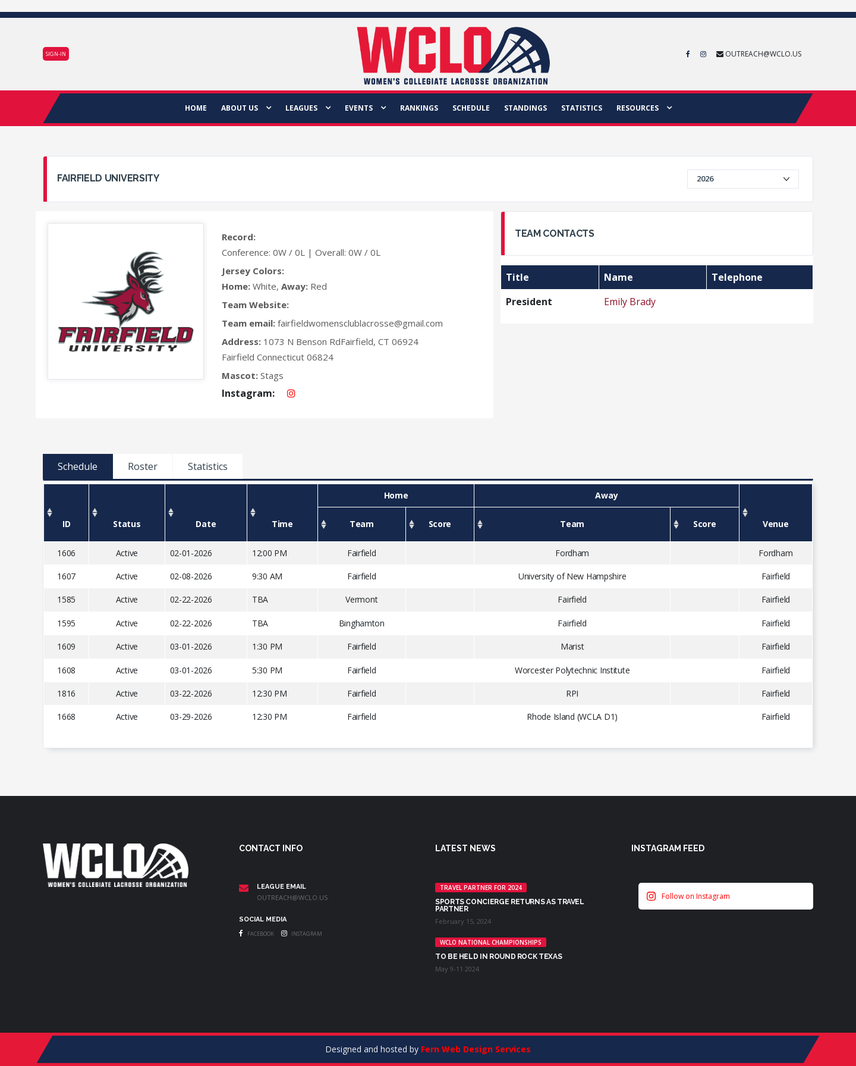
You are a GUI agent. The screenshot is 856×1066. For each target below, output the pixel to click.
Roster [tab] (143, 466)
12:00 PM (269, 553)
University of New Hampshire (572, 576)
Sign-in (56, 54)
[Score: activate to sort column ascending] (439, 524)
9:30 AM (267, 576)
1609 (66, 646)
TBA (260, 599)
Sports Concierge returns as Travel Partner (509, 905)
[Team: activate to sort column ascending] (361, 524)
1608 (66, 670)
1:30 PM (267, 646)
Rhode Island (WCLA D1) (572, 716)
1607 (66, 576)
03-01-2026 (191, 646)
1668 (66, 716)
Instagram (301, 934)
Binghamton (362, 623)
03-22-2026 (191, 693)
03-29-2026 (191, 716)
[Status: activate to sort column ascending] (127, 512)
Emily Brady (630, 301)
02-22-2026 (191, 599)
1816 (66, 693)
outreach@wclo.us (292, 897)
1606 (66, 553)
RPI (572, 693)
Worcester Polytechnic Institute (572, 670)
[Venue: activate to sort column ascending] (775, 512)
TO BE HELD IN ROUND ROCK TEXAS (498, 956)
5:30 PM (267, 670)
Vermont (361, 599)
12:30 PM (269, 693)
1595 (66, 623)
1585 (66, 599)
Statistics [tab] (208, 466)
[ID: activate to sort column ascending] (66, 512)
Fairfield (361, 553)
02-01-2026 (191, 553)
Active (127, 553)
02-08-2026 (191, 576)
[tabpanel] (428, 614)
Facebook (256, 934)
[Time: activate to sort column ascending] (282, 512)
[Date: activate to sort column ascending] (206, 512)
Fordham (572, 553)
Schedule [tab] (77, 466)
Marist (572, 646)
